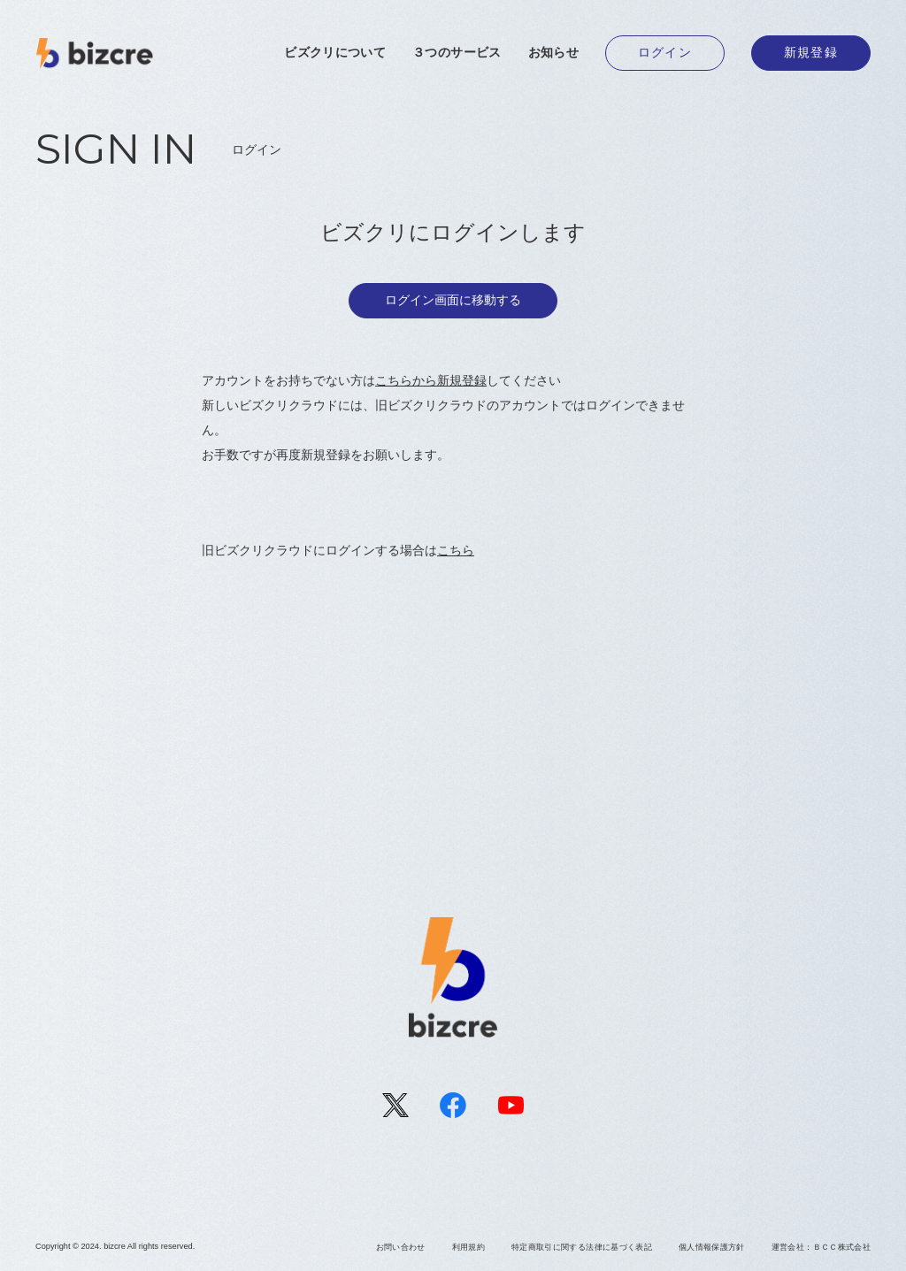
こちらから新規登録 (431, 380)
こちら (455, 550)
